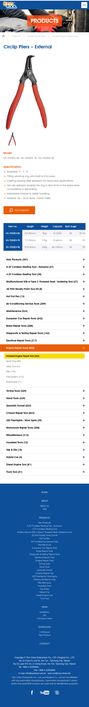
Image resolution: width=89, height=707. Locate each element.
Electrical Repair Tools (44, 557)
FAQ (44, 509)
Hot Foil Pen (44, 538)
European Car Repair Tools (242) (24, 318)
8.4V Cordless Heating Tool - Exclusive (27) (29, 266)
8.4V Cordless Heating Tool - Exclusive (44, 525)
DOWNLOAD (44, 626)
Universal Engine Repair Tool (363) (22, 356)
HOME (44, 492)
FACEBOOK (32, 693)
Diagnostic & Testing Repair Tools (44, 554)
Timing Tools (44, 563)
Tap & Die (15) (14, 449)
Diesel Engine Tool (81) (18, 464)
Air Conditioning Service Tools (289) (26, 303)
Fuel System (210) (14, 376)
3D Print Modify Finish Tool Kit (44, 535)
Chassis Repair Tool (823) (20, 413)
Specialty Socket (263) (18, 405)
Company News (44, 618)
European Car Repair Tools (44, 548)
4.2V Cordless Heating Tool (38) (23, 274)
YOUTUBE (44, 693)
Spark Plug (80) (13, 361)
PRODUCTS (44, 517)
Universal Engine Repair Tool (65, 36)
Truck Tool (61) (14, 471)
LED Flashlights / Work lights (44, 576)
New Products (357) (17, 259)
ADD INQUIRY (22, 210)
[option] (12, 139)
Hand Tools (44, 566)
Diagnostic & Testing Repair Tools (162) (27, 333)
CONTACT (45, 643)
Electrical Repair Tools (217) (21, 340)
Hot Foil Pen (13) (15, 296)
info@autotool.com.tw (36, 673)
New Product (44, 635)
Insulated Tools (44, 585)
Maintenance (44, 544)
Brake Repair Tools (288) (19, 325)
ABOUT (44, 500)
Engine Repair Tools (36, 36)
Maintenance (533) (17, 311)
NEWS (44, 606)
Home (3, 36)
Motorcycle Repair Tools (45, 579)
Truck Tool (44, 598)
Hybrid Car (45, 592)
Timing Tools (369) (16, 390)
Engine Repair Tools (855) (20, 347)
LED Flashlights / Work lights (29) (24, 420)
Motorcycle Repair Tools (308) (22, 427)
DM (44, 615)
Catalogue (44, 632)
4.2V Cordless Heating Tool (44, 529)
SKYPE (57, 693)
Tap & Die (44, 589)
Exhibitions (44, 612)
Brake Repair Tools (44, 551)
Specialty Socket (44, 570)
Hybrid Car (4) (14, 457)
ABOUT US (44, 506)
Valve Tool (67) (13, 366)
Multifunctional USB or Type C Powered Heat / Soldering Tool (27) (42, 281)
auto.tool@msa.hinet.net (59, 673)
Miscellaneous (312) (17, 435)
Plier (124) (10, 371)
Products (16, 36)
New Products (44, 522)
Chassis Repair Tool (44, 573)
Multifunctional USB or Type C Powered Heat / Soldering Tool (44, 532)
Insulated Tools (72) (17, 442)
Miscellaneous (44, 582)
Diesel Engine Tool (44, 595)
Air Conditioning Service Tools (44, 541)
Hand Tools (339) (15, 398)
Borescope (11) (13, 381)
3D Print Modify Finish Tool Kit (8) (24, 289)
